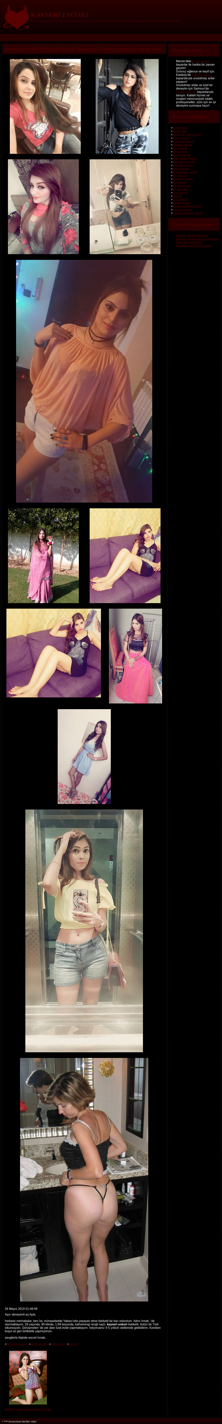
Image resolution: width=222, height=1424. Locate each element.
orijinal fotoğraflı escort (188, 213)
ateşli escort (39, 1344)
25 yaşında (180, 189)
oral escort (58, 1344)
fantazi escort (182, 185)
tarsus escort (201, 61)
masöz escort (182, 202)
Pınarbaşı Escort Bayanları (194, 245)
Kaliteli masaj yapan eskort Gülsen (28, 1407)
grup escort (180, 199)
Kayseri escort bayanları (192, 235)
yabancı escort (182, 144)
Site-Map (25, 1421)
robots (33, 1421)
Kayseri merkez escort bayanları (197, 238)
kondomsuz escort (185, 172)
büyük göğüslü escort (187, 206)
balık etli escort (17, 1344)
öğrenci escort (182, 209)
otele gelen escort (184, 158)
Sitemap (26, 37)
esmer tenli (180, 127)
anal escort (180, 192)
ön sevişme (180, 175)
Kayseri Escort (12, 37)
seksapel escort (183, 141)
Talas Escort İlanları (189, 242)
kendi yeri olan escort (187, 134)
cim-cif (73, 1344)
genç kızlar (180, 148)
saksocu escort (183, 179)
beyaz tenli (180, 151)
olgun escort (181, 138)
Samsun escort (186, 92)
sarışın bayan (182, 155)
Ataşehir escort (202, 74)
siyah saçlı (180, 131)
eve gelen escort (184, 161)
